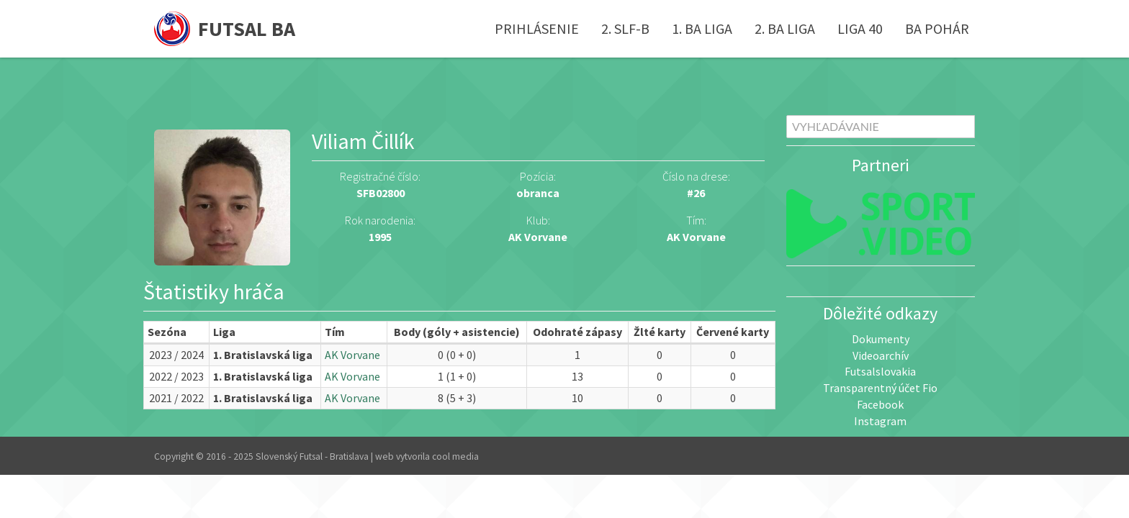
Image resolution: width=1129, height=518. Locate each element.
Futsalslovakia (880, 371)
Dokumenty (880, 339)
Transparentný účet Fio (880, 388)
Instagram (880, 421)
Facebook (880, 404)
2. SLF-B (625, 28)
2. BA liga (785, 28)
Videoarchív (881, 355)
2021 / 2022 (176, 398)
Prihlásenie (537, 28)
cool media (455, 456)
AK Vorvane (696, 237)
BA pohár (937, 28)
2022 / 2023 (176, 376)
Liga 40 (860, 28)
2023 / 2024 (176, 354)
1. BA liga (702, 28)
